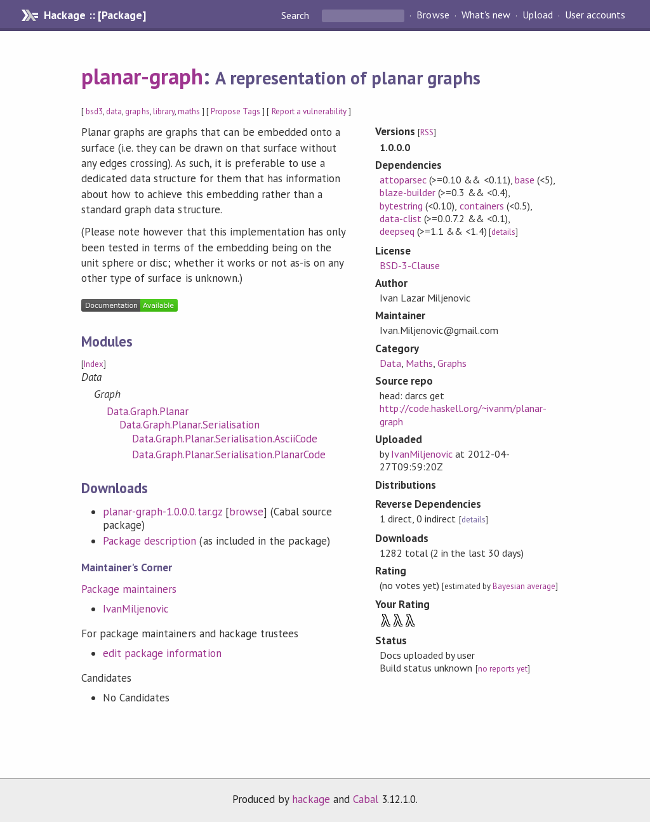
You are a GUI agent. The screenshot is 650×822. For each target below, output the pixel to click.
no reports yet (502, 668)
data (114, 111)
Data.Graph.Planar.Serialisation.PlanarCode (229, 454)
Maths (419, 363)
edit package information (162, 653)
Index (93, 364)
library (164, 111)
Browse (432, 15)
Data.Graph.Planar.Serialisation (189, 425)
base (524, 179)
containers (482, 205)
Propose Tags (235, 111)
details (503, 232)
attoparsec (403, 179)
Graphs (452, 363)
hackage (311, 799)
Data (390, 363)
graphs (137, 111)
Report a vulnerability (309, 111)
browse (246, 512)
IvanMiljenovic (136, 609)
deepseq (397, 231)
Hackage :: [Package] (94, 15)
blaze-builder (407, 192)
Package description (149, 541)
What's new (485, 15)
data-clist (400, 218)
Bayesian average (524, 586)
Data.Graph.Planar (148, 411)
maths (189, 111)
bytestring (401, 205)
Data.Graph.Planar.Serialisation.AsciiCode (224, 439)
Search (296, 15)
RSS (427, 132)
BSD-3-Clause (410, 265)
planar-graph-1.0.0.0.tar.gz (162, 512)
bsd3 (94, 111)
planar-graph (142, 76)
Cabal (365, 799)
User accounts (595, 15)
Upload (537, 15)
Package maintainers (128, 589)
